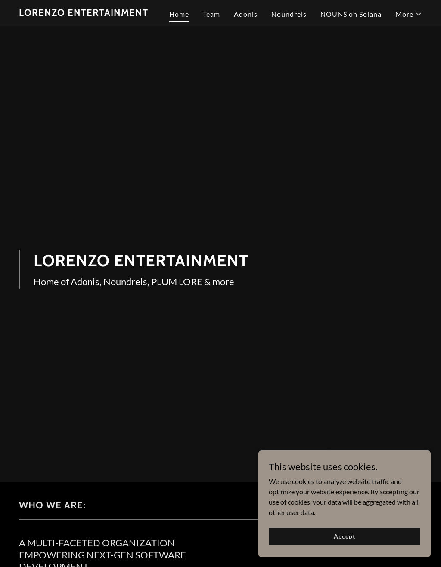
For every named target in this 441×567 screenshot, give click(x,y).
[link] (83, 13)
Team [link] (211, 14)
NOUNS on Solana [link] (351, 14)
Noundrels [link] (289, 14)
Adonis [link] (246, 14)
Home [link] (179, 14)
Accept (344, 536)
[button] (408, 14)
